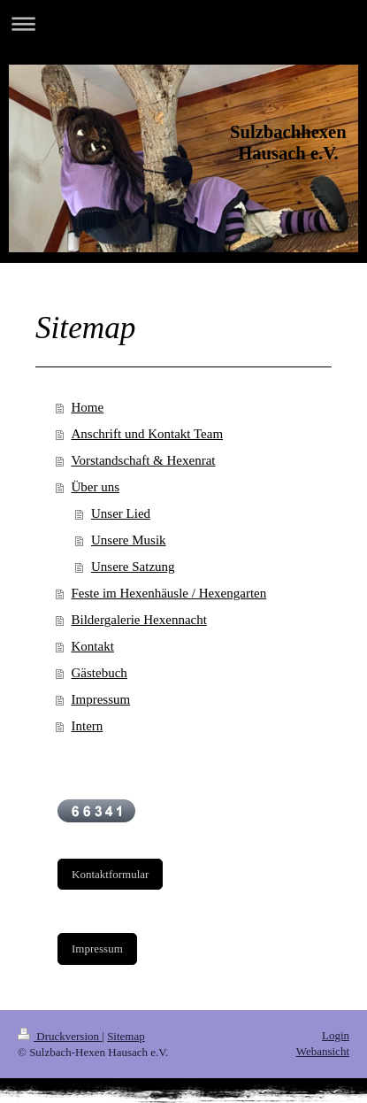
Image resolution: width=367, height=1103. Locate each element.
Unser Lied (120, 513)
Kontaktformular (110, 874)
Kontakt (93, 646)
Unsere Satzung (133, 566)
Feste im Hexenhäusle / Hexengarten (169, 593)
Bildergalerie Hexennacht (139, 620)
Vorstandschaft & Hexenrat (144, 460)
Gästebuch (99, 673)
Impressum (101, 699)
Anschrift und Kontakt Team (148, 434)
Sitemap (126, 1036)
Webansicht (322, 1051)
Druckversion (60, 1036)
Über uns (96, 487)
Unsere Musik (128, 540)
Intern (87, 726)
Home (88, 407)
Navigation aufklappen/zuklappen (183, 23)
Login (335, 1035)
